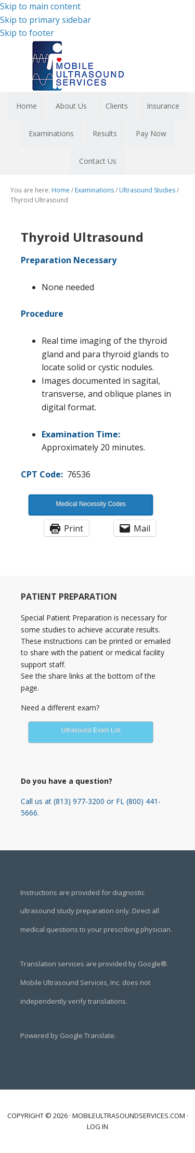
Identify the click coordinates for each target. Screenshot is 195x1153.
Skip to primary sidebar (45, 19)
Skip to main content (40, 6)
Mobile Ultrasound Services (97, 66)
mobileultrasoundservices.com (128, 1115)
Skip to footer (27, 32)
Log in (97, 1126)
